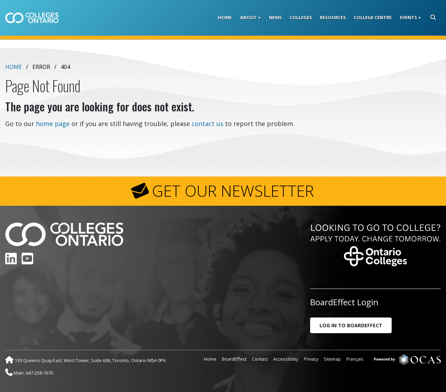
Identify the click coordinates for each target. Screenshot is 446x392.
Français (354, 359)
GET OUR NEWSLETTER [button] (233, 190)
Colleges (301, 17)
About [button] (248, 17)
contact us (207, 123)
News (275, 17)
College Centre (373, 17)
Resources (333, 17)
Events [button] (408, 17)
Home (225, 17)
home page (53, 123)
